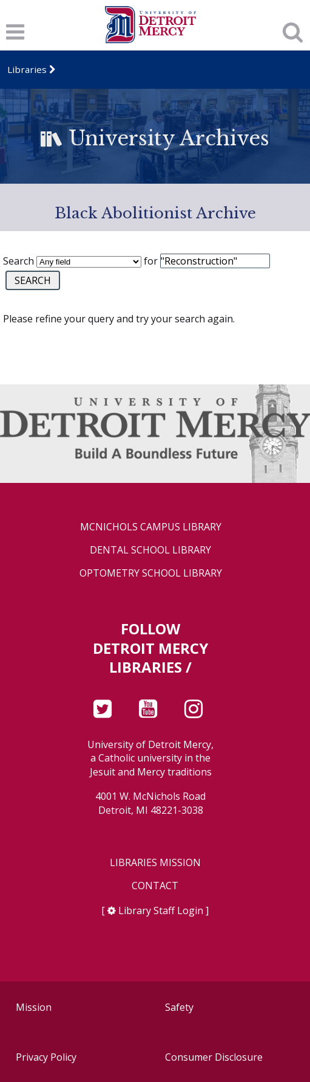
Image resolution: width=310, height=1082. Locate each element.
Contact (155, 886)
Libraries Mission (155, 863)
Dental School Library (150, 550)
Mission (34, 1007)
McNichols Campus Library (150, 527)
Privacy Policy (46, 1057)
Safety (179, 1007)
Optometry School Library (150, 573)
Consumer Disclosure (214, 1057)
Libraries (27, 69)
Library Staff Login (160, 910)
